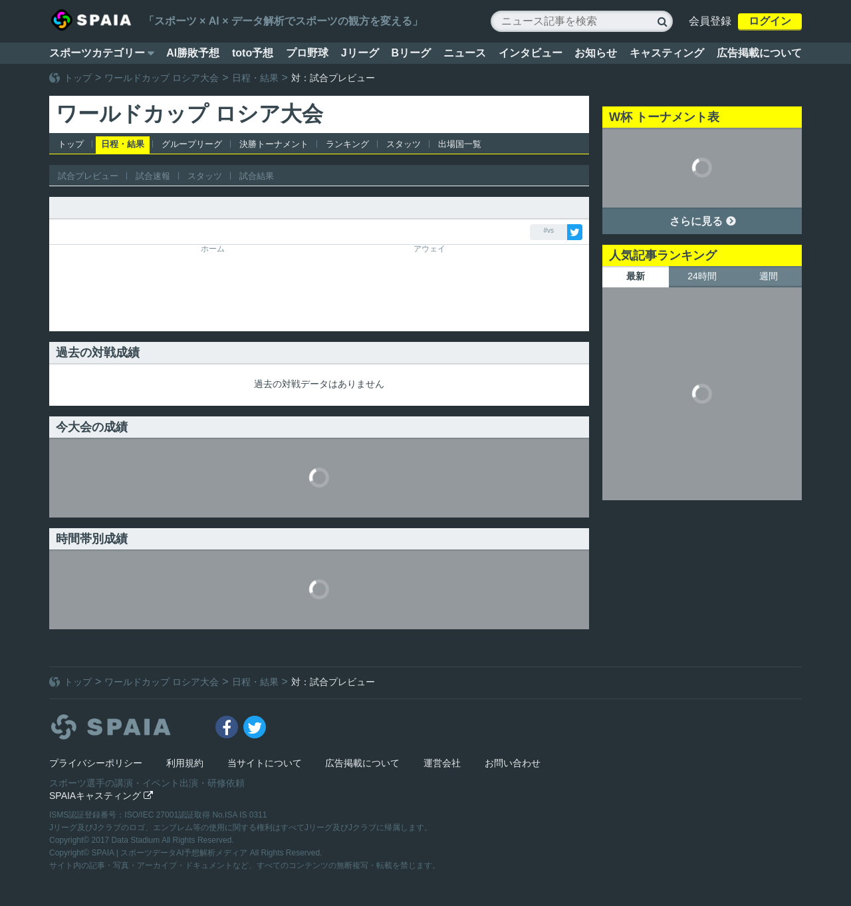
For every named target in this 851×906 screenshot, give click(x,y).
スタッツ (403, 144)
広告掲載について (759, 53)
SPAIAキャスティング (101, 795)
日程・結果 (255, 78)
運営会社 (442, 763)
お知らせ (595, 53)
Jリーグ (360, 53)
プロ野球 (307, 53)
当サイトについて (264, 763)
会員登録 (710, 21)
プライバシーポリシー (95, 763)
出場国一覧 (459, 144)
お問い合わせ (513, 763)
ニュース (464, 53)
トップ (78, 78)
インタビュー (530, 53)
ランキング (347, 144)
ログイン (770, 21)
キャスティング (667, 53)
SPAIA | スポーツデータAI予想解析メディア (171, 852)
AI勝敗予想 (192, 53)
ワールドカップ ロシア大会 (161, 78)
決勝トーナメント (273, 144)
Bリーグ (411, 53)
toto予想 (252, 53)
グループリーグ (192, 144)
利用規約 (184, 763)
